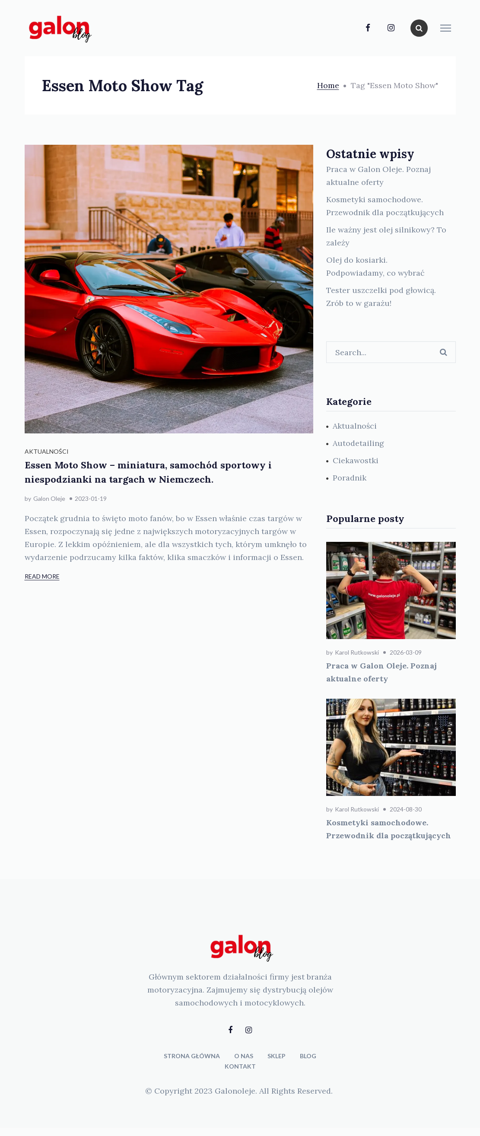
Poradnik (349, 478)
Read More (42, 576)
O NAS (243, 1056)
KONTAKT (240, 1066)
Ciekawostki (355, 460)
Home (328, 85)
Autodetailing (358, 443)
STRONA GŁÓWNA (192, 1056)
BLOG (308, 1056)
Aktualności (47, 451)
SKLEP (276, 1056)
